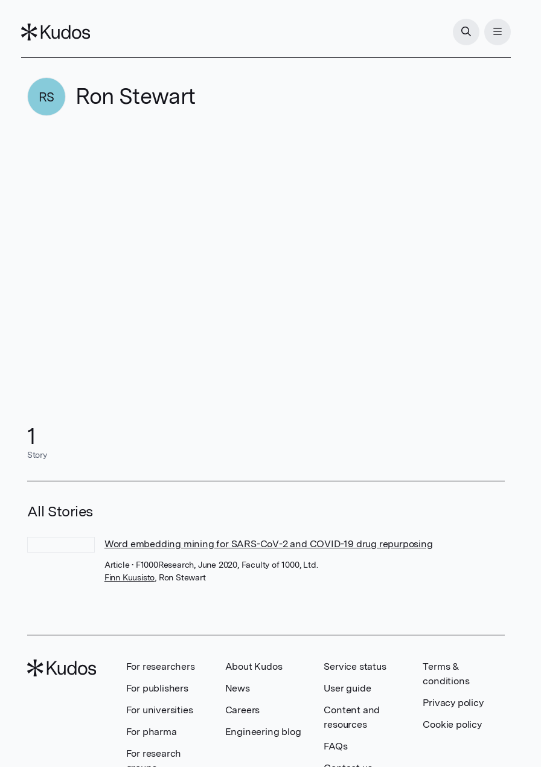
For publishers (157, 688)
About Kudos (254, 666)
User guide (347, 688)
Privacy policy (453, 702)
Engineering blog (263, 731)
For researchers (160, 666)
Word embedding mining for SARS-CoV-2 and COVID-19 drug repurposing (268, 544)
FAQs (335, 746)
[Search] (460, 32)
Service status (355, 666)
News (237, 688)
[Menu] (491, 32)
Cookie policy (452, 724)
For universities (159, 710)
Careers (242, 710)
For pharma (151, 731)
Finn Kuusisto (129, 577)
